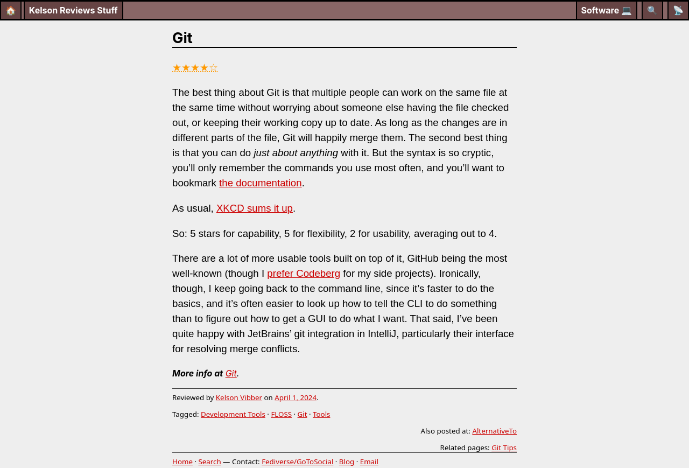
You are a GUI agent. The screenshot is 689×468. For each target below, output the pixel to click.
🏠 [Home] (10, 10)
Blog (346, 461)
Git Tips (504, 447)
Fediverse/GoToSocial (297, 461)
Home (182, 461)
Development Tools (233, 414)
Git (231, 373)
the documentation (260, 182)
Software (606, 10)
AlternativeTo (494, 431)
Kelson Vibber (239, 397)
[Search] (652, 10)
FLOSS (281, 414)
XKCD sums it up (254, 208)
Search (209, 461)
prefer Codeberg (303, 273)
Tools (321, 414)
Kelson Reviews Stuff (73, 10)
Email (369, 461)
